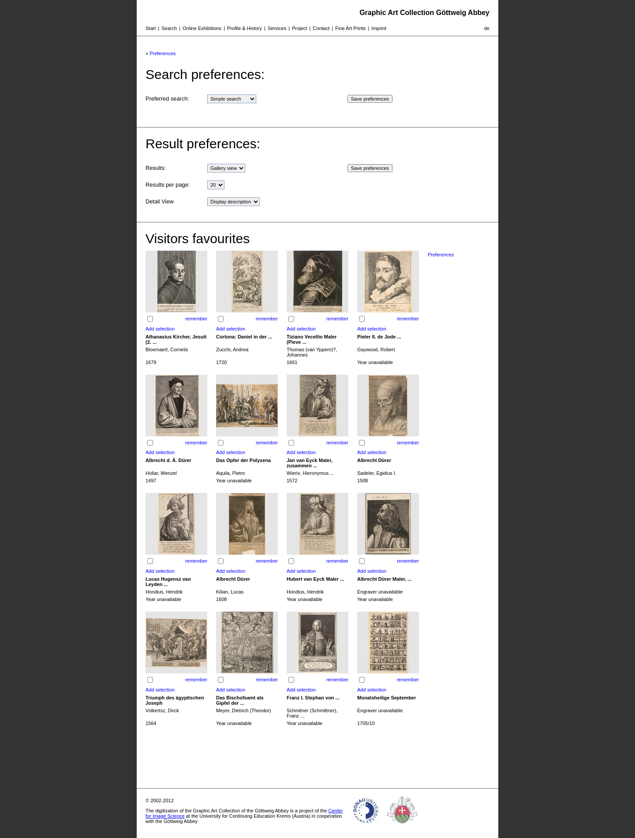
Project (299, 28)
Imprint (378, 28)
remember (196, 318)
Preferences (162, 53)
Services (277, 28)
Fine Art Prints (350, 28)
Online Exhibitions (202, 28)
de (486, 28)
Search (169, 28)
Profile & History (244, 28)
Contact (321, 28)
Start (151, 28)
